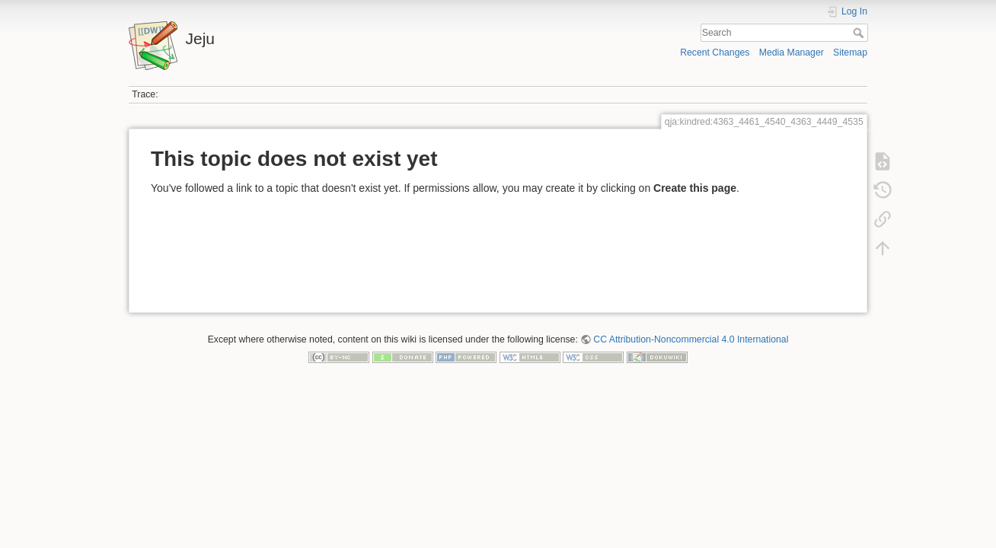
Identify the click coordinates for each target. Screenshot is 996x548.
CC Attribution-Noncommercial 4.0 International (690, 339)
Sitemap (850, 52)
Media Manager (791, 52)
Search (860, 32)
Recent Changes (714, 52)
